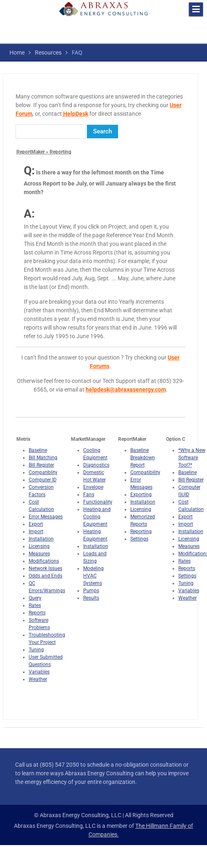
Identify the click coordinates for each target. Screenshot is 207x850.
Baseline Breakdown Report (142, 457)
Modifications (44, 561)
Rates (35, 605)
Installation (41, 539)
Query (35, 598)
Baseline (38, 450)
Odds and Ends (45, 576)
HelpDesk (75, 113)
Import (36, 531)
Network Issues (45, 568)
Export (36, 524)
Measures (39, 554)
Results (91, 598)
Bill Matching (43, 458)
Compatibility (145, 472)
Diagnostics (96, 465)
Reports (37, 613)
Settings (139, 539)
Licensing (39, 546)
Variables (39, 672)
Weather (38, 679)
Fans (88, 494)
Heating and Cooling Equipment (97, 516)
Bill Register (41, 465)
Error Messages (46, 517)
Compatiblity (43, 472)
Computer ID (43, 480)
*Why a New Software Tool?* (191, 457)
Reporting (141, 531)
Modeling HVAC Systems (93, 576)
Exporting (141, 494)
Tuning (36, 650)
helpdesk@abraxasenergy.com (126, 389)
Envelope (93, 487)
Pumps (91, 590)
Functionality (97, 502)
